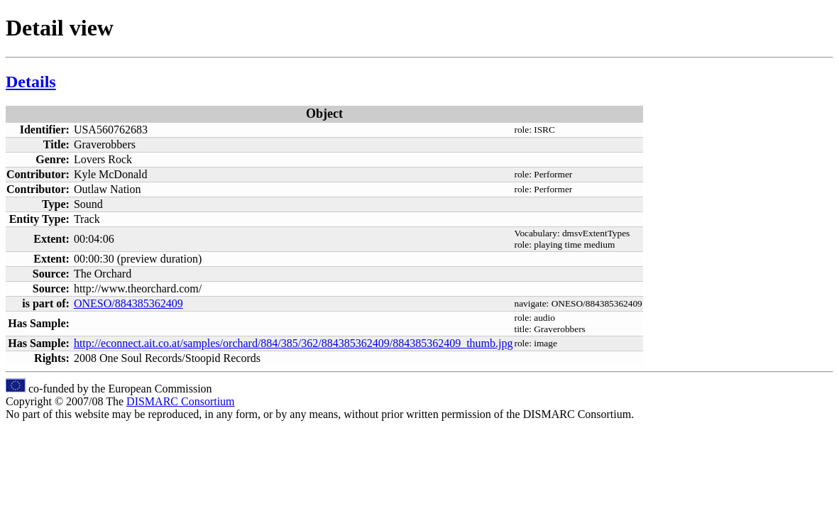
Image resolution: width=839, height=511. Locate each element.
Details (31, 81)
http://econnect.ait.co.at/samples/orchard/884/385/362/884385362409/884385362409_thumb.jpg (293, 343)
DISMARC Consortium (180, 401)
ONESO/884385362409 (128, 303)
